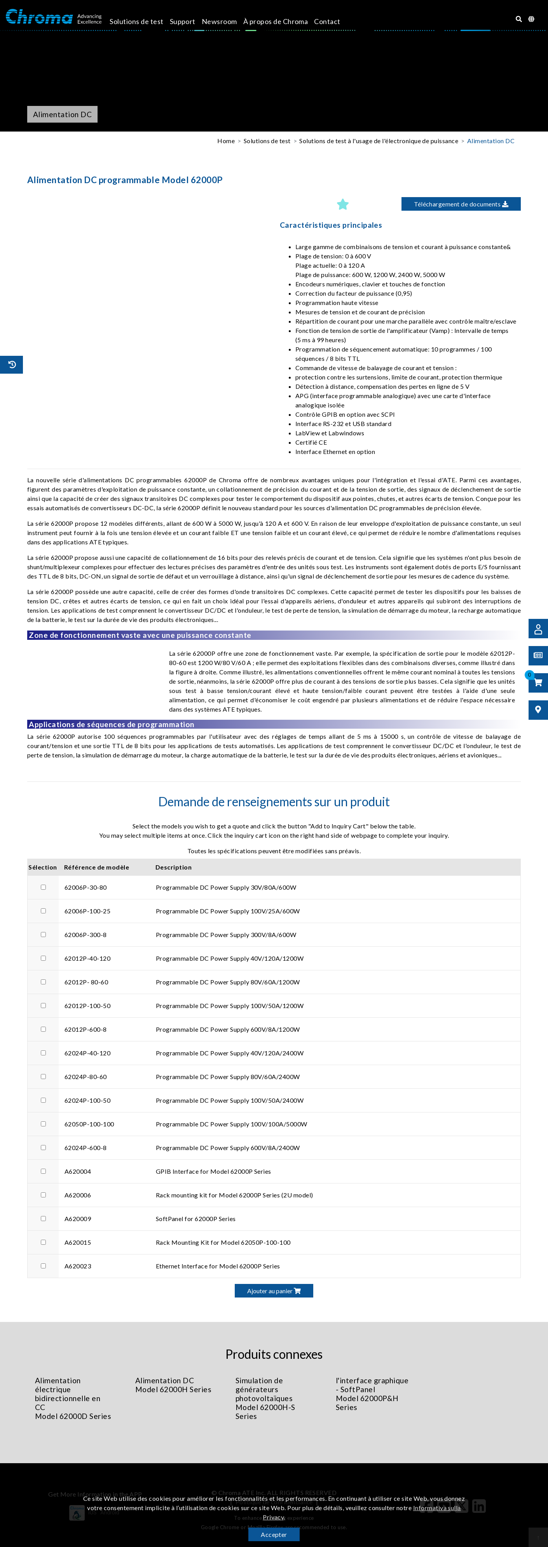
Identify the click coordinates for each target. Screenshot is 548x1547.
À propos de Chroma (282, 21)
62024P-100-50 (87, 1100)
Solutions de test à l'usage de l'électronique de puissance (378, 140)
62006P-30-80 (86, 887)
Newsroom (226, 21)
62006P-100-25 (87, 911)
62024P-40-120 (87, 1053)
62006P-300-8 (86, 934)
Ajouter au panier (274, 1290)
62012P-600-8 (86, 1029)
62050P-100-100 (89, 1124)
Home (226, 140)
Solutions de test (143, 21)
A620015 (78, 1242)
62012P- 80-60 (86, 982)
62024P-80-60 (86, 1076)
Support (189, 21)
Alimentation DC (491, 140)
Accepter (274, 1534)
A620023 (78, 1266)
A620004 (78, 1171)
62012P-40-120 (87, 958)
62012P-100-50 (87, 1005)
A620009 (78, 1218)
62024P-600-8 (86, 1147)
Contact (334, 21)
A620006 (78, 1195)
